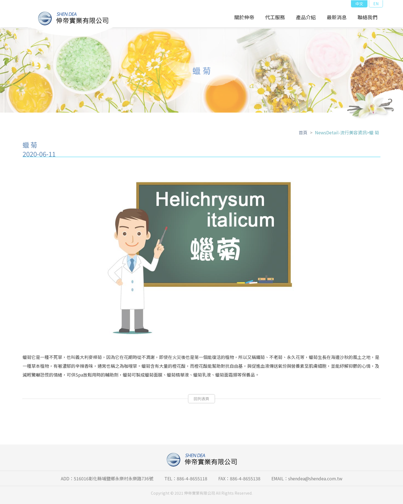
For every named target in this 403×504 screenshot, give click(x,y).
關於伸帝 (244, 17)
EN (376, 3)
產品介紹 (306, 17)
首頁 (303, 134)
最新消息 (337, 17)
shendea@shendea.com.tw (315, 478)
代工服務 (275, 17)
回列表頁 (201, 400)
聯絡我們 (367, 17)
